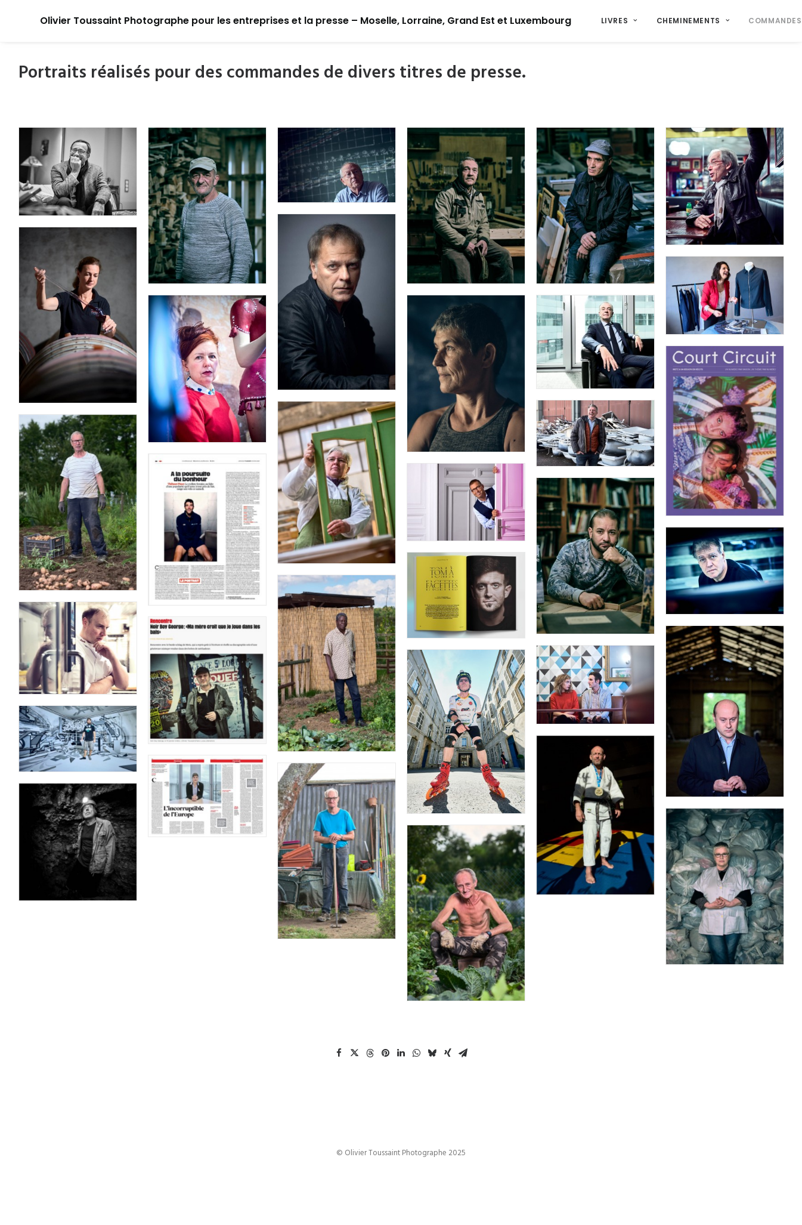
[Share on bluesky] (432, 1053)
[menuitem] (576, 21)
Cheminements (650, 21)
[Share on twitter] (355, 1053)
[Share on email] (463, 1053)
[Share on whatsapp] (417, 1053)
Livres (576, 21)
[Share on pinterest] (386, 1053)
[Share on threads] (370, 1053)
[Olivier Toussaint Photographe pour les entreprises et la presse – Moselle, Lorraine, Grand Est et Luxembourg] (284, 21)
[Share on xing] (448, 1053)
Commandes (736, 21)
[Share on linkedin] (401, 1053)
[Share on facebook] (339, 1053)
